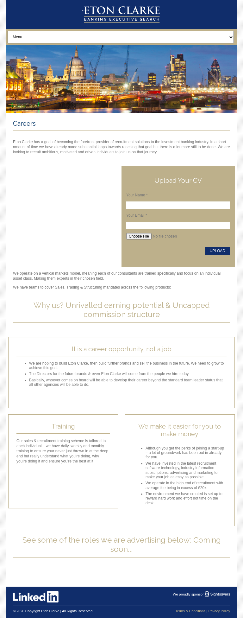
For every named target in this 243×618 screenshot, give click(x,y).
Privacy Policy (219, 611)
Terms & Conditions (190, 611)
